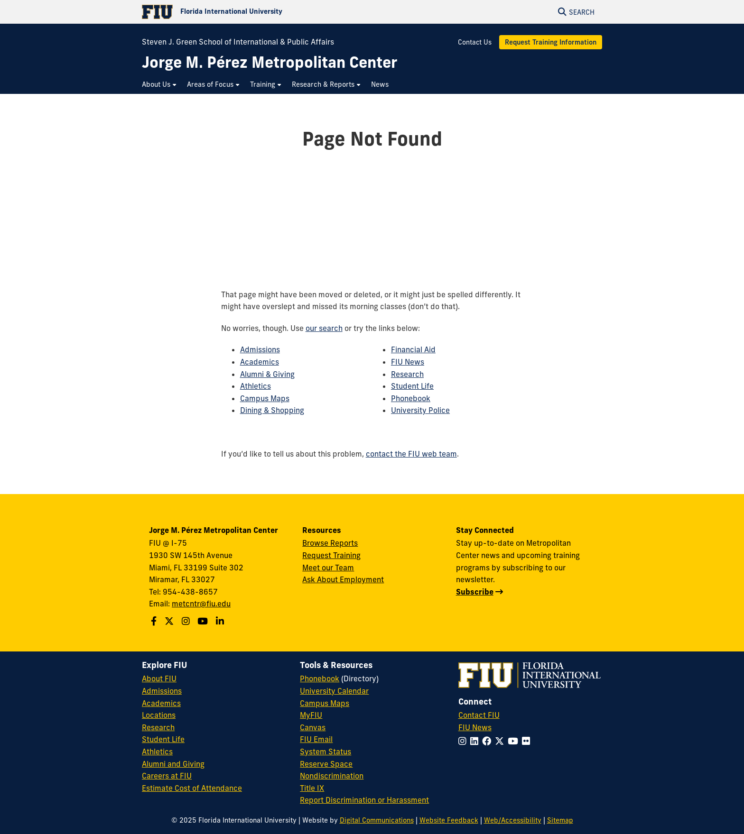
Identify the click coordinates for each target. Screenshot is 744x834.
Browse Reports (330, 543)
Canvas (313, 727)
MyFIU (311, 715)
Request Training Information (550, 42)
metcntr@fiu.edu (201, 603)
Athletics (255, 386)
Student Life (412, 386)
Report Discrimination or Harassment (364, 800)
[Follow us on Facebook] (155, 621)
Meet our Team (328, 567)
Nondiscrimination (331, 775)
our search (324, 328)
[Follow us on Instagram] (187, 621)
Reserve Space (326, 764)
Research (407, 374)
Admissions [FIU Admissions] (162, 691)
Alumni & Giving (267, 374)
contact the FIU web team (411, 453)
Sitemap (560, 820)
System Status (325, 751)
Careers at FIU (167, 775)
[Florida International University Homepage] (257, 12)
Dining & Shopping (272, 410)
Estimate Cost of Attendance (192, 788)
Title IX (312, 788)
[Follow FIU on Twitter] (501, 741)
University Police (420, 410)
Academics (259, 362)
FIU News (407, 362)
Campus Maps (264, 398)
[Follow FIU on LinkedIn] (476, 741)
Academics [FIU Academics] (161, 703)
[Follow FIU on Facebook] (488, 741)
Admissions (260, 349)
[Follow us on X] (170, 621)
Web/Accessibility (512, 820)
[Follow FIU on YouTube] (515, 741)
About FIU (159, 678)
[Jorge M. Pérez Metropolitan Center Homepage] (269, 62)
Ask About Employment (343, 579)
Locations (159, 715)
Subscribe (474, 591)
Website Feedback (448, 820)
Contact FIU (479, 715)
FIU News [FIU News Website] (475, 727)
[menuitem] (159, 84)
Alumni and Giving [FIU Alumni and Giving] (173, 764)
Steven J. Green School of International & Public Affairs (238, 41)
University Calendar (334, 691)
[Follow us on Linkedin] (221, 621)
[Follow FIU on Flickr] (528, 741)
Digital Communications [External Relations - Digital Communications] (377, 820)
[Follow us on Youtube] (203, 621)
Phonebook (410, 398)
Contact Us (475, 42)
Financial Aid (413, 349)
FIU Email (316, 739)
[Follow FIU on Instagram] (464, 741)
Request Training (331, 555)
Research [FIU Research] (158, 727)
